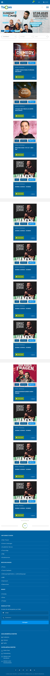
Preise (3, 567)
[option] (25, 21)
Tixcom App (5, 550)
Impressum (5, 581)
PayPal (5, 643)
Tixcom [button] (7, 31)
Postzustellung (6, 653)
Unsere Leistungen (7, 543)
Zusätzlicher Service (7, 547)
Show (3, 597)
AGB (3, 577)
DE (39, 2)
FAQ (3, 554)
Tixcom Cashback (6, 570)
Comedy (4, 594)
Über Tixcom (5, 540)
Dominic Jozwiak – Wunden (23, 186)
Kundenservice (6, 557)
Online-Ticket (6, 650)
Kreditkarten (6, 637)
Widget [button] (12, 31)
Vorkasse (5, 640)
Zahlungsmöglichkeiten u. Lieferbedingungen (14, 574)
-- (2, 2)
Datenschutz (5, 584)
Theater (4, 601)
